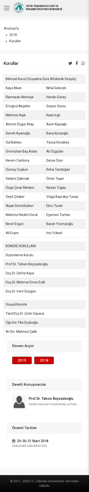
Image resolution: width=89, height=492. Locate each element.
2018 (13, 35)
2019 (22, 360)
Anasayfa (11, 28)
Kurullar (15, 41)
